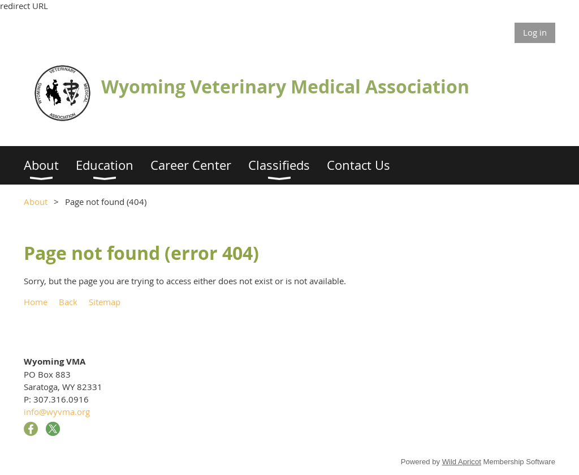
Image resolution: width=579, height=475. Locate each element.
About (35, 201)
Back (68, 301)
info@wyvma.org (57, 411)
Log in (535, 32)
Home (35, 301)
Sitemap (104, 301)
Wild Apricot (461, 461)
